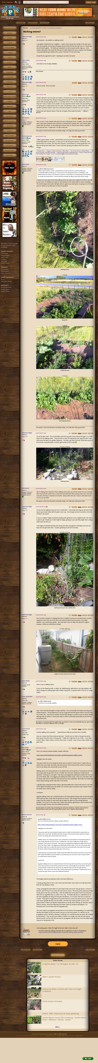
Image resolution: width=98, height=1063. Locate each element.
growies (9, 33)
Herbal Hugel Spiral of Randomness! (67, 152)
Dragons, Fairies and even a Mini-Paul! (57, 151)
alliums (45, 28)
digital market (9, 135)
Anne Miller (25, 747)
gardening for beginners (55, 28)
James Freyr (25, 94)
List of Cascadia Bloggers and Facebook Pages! (64, 154)
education (10, 106)
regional (9, 101)
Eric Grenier (25, 118)
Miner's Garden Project (51, 977)
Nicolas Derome (27, 814)
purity (9, 67)
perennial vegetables (35, 28)
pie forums (9, 145)
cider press (9, 126)
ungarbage (10, 72)
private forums (9, 150)
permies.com (9, 140)
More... (57, 1027)
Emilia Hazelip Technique (52, 1001)
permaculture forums (9, 28)
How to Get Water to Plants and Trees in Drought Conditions (61, 990)
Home (4, 2)
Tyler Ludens (26, 60)
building (9, 42)
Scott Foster (26, 728)
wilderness (9, 82)
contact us (18, 1035)
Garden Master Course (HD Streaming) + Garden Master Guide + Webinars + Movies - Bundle (64, 1019)
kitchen (9, 62)
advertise (25, 1035)
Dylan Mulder (26, 681)
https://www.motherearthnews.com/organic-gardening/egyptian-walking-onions (59, 755)
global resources (9, 121)
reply (57, 944)
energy (10, 52)
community (9, 77)
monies (9, 57)
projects (9, 131)
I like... (23, 74)
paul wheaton (71, 1035)
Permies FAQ (40, 151)
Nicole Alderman (27, 136)
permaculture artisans (9, 96)
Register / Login (90, 2)
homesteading (9, 47)
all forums (10, 155)
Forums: (25, 28)
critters (9, 38)
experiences (9, 116)
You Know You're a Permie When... (80, 151)
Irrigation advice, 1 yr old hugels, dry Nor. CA (60, 964)
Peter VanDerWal (27, 696)
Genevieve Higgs (27, 36)
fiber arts (9, 86)
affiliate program (33, 1035)
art (10, 91)
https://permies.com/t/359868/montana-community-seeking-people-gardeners (61, 932)
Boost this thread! (58, 955)
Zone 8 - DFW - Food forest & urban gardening (60, 1014)
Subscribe (10, 2)
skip (9, 111)
